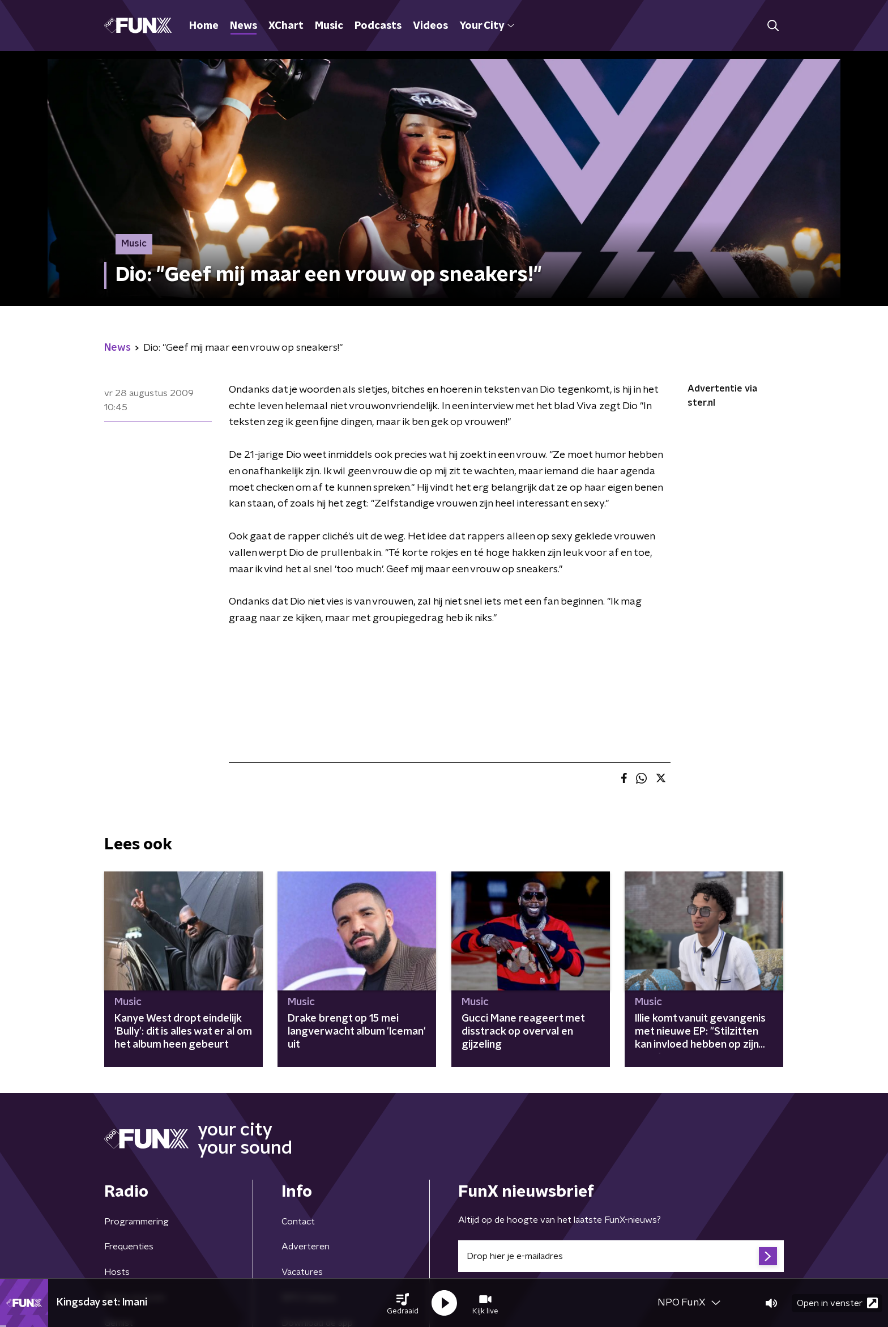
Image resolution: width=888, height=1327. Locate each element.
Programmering (136, 1221)
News (243, 26)
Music (329, 26)
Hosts (117, 1272)
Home (204, 26)
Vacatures (302, 1272)
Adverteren (305, 1246)
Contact (298, 1221)
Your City (486, 26)
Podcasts (378, 26)
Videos (430, 26)
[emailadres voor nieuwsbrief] (621, 1256)
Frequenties (128, 1246)
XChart (286, 26)
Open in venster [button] (837, 1303)
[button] (403, 1303)
